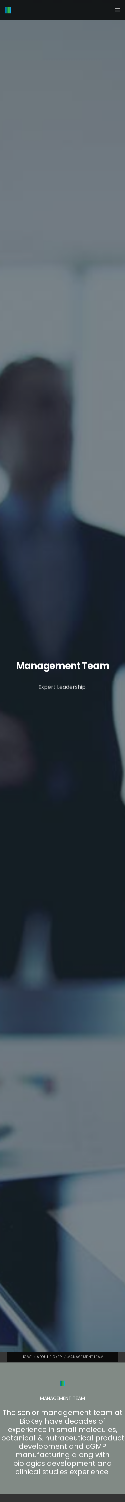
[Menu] (115, 10)
